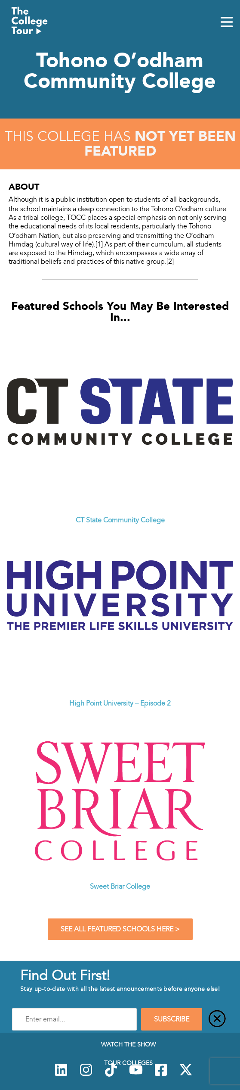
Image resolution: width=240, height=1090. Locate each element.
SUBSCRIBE (171, 1019)
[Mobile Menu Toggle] (226, 23)
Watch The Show (128, 1044)
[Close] (217, 1019)
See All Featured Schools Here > (120, 929)
